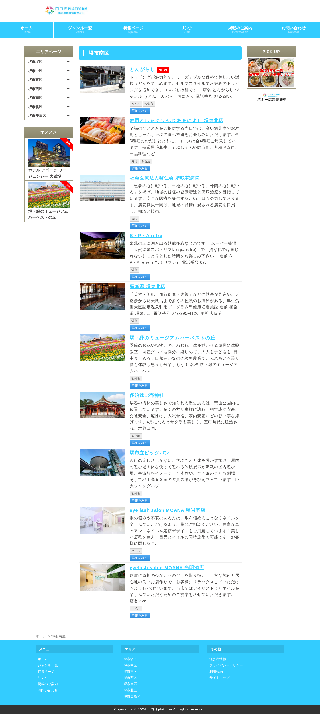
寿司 (134, 161)
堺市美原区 (37, 116)
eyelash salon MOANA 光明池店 (170, 568)
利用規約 (216, 672)
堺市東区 (35, 80)
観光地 (135, 379)
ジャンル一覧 (80, 30)
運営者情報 (217, 660)
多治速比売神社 (148, 396)
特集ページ (133, 30)
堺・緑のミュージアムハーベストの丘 (176, 338)
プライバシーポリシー (226, 666)
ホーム (27, 30)
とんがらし (143, 70)
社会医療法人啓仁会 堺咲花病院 (168, 178)
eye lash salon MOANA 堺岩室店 (171, 511)
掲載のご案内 (240, 30)
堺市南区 (35, 98)
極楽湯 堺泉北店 (149, 287)
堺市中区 (35, 71)
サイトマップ (219, 678)
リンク (187, 30)
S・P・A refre (147, 236)
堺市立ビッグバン (151, 453)
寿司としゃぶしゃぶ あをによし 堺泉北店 (181, 121)
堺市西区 (35, 89)
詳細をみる (139, 111)
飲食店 (148, 104)
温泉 (134, 270)
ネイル (135, 551)
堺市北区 (35, 107)
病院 (134, 219)
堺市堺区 (35, 62)
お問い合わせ (48, 691)
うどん (135, 104)
